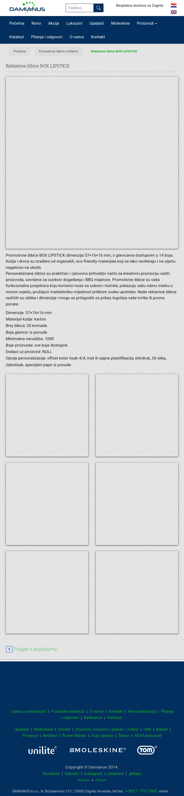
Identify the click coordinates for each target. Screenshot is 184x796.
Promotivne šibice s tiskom (58, 51)
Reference (93, 717)
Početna (16, 23)
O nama (77, 36)
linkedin (72, 773)
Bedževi (50, 735)
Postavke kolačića (67, 711)
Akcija (53, 23)
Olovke (64, 729)
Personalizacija (142, 711)
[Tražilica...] (80, 8)
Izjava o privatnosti (29, 711)
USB (147, 729)
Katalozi (16, 36)
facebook (51, 773)
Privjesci (30, 735)
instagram (93, 773)
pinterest (116, 773)
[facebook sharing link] (31, 649)
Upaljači (97, 23)
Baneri (162, 729)
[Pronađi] (98, 8)
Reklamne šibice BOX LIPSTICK (114, 51)
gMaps (135, 773)
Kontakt (98, 36)
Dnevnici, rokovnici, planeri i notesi (106, 729)
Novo (36, 23)
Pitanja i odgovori (47, 36)
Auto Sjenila (102, 735)
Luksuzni (74, 23)
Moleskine (120, 23)
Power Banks (74, 735)
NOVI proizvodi (147, 735)
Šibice (123, 735)
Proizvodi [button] (147, 23)
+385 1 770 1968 (141, 791)
